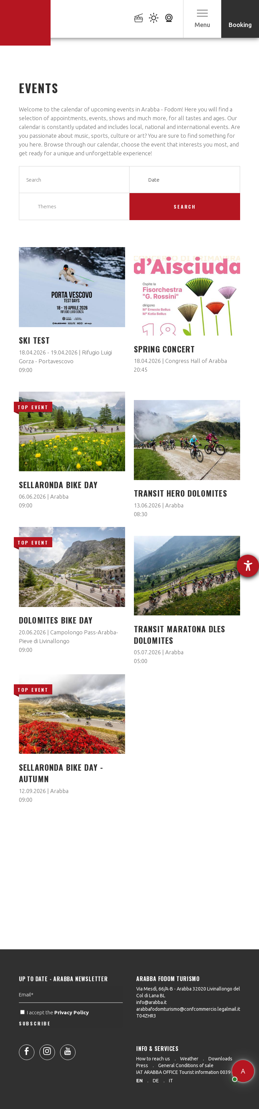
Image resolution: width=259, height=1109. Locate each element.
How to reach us (153, 1058)
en (139, 1080)
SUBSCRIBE (35, 1040)
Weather (189, 1058)
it (171, 1080)
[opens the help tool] (248, 566)
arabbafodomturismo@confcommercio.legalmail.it (188, 1009)
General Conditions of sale (185, 1065)
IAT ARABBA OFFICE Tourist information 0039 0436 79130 (196, 1072)
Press (142, 1065)
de (156, 1080)
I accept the (55, 1029)
